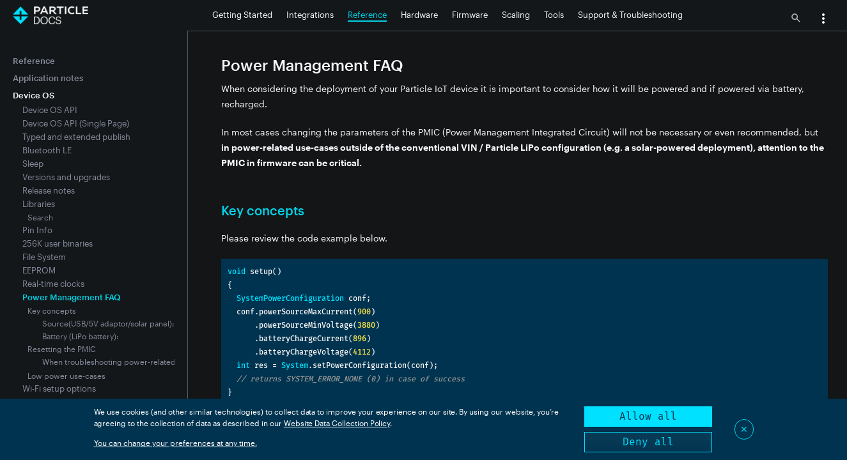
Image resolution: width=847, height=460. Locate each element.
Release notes (48, 190)
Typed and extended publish (76, 137)
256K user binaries (57, 243)
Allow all (648, 416)
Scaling (516, 15)
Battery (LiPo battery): (80, 336)
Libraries (38, 204)
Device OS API (49, 110)
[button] (823, 20)
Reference (367, 15)
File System (44, 257)
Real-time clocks (53, 284)
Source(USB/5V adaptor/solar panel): (108, 323)
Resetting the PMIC (61, 348)
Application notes (48, 78)
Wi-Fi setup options (59, 388)
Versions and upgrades (66, 177)
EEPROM (39, 270)
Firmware (470, 15)
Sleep (32, 163)
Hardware (419, 15)
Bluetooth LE (47, 150)
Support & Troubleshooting (630, 15)
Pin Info (37, 230)
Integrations (310, 15)
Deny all (648, 442)
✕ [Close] (744, 429)
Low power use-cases (66, 375)
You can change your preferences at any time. (175, 442)
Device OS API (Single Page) (75, 123)
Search (40, 217)
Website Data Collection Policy (337, 422)
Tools (554, 15)
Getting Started (242, 15)
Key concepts (51, 310)
